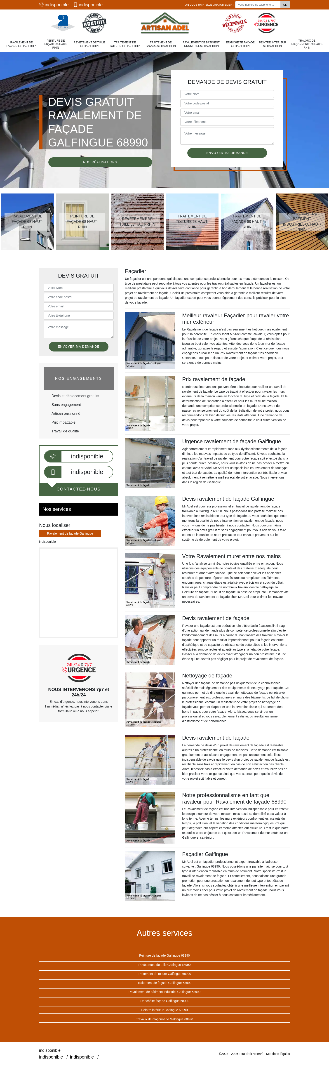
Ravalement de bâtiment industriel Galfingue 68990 (164, 992)
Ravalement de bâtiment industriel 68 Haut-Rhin (201, 44)
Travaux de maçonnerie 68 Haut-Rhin (306, 44)
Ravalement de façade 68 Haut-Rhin (22, 44)
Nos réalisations (100, 162)
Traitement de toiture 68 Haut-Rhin (125, 44)
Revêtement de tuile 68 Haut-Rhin (89, 44)
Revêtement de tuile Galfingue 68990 (164, 965)
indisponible (54, 4)
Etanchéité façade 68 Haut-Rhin (240, 44)
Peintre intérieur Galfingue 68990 (164, 1010)
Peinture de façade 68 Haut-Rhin (55, 44)
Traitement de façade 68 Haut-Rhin (161, 44)
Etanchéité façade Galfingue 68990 (164, 1001)
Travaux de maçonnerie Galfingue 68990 (164, 1019)
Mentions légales (278, 1054)
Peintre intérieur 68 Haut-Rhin (272, 44)
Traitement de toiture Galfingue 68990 (164, 974)
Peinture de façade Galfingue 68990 (164, 955)
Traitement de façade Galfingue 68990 (164, 983)
